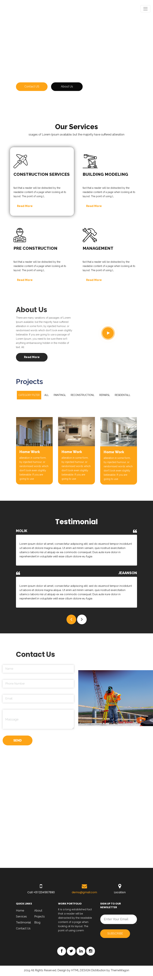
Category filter (29, 395)
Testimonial (23, 923)
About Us (67, 87)
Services (21, 917)
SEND (17, 741)
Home (20, 911)
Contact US (31, 87)
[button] (71, 620)
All (47, 395)
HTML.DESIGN (80, 971)
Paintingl (60, 395)
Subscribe (115, 934)
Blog (37, 923)
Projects (39, 917)
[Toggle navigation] (145, 8)
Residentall (123, 395)
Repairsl (105, 395)
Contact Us (23, 929)
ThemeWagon (120, 971)
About (38, 911)
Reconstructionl (83, 395)
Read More (25, 206)
